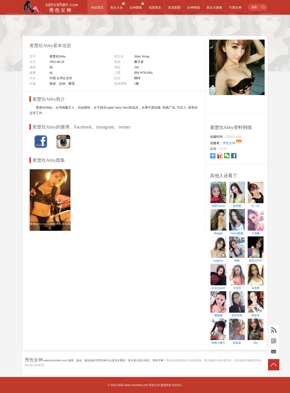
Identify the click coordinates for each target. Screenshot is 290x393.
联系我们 (177, 385)
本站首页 (97, 7)
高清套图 (174, 7)
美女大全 (116, 7)
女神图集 (135, 7)
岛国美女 (155, 7)
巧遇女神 (235, 7)
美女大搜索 (214, 7)
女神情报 (193, 7)
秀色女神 (154, 385)
